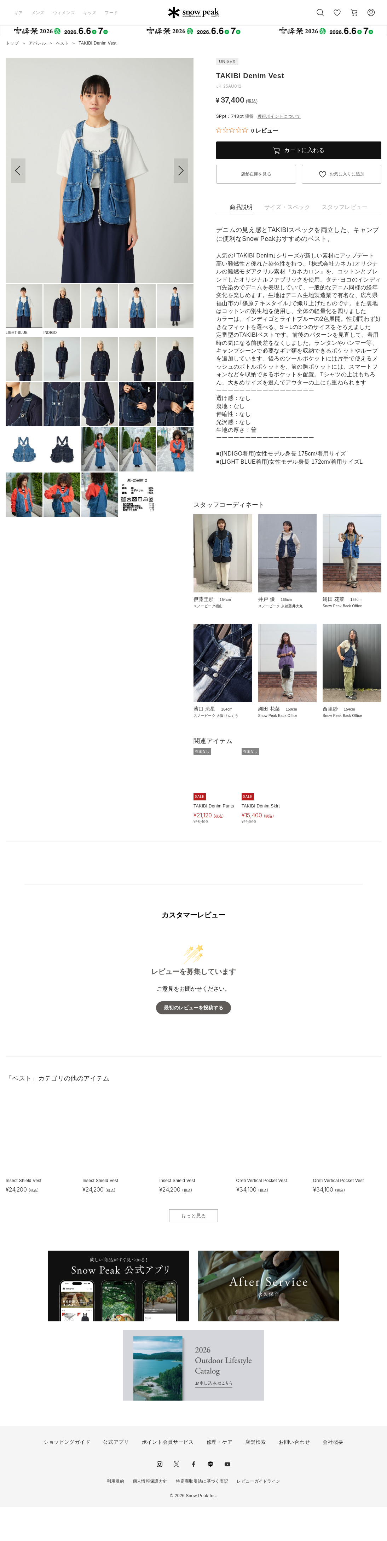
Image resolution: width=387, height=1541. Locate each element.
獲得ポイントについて (279, 116)
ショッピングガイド (67, 1476)
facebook (193, 1498)
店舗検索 (255, 1476)
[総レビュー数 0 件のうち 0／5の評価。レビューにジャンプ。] (247, 130)
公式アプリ (116, 1476)
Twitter (176, 1498)
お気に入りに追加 (347, 174)
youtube (227, 1498)
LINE (210, 1498)
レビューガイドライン (258, 1515)
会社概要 (333, 1476)
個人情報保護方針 (150, 1515)
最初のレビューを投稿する (193, 1041)
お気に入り (337, 16)
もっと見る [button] (193, 1249)
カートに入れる (304, 150)
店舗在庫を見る (256, 174)
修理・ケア (220, 1476)
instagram (159, 1498)
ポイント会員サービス (168, 1476)
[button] (181, 170)
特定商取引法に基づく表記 (202, 1515)
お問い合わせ (294, 1476)
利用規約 (115, 1515)
